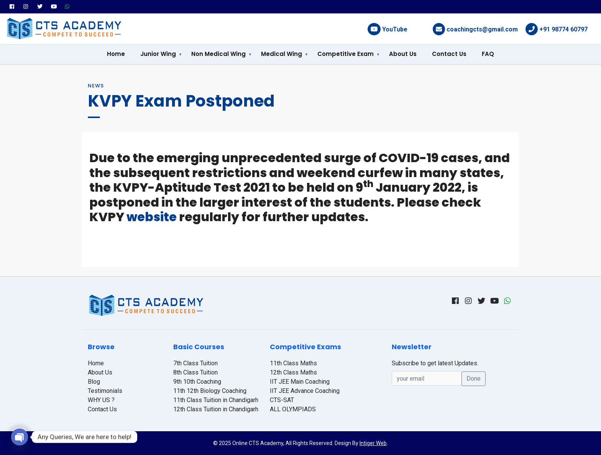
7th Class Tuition (195, 363)
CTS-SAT (282, 400)
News (96, 85)
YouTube (394, 29)
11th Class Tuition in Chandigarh (215, 400)
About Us (403, 54)
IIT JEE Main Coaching (300, 381)
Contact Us (449, 54)
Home (116, 54)
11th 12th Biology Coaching (209, 390)
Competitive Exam (345, 54)
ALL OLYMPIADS (293, 409)
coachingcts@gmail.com (482, 29)
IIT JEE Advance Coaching (305, 390)
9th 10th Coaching (197, 381)
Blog (94, 381)
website (151, 216)
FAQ (488, 54)
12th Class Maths (293, 372)
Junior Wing (158, 54)
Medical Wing (281, 54)
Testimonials (105, 390)
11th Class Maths (293, 363)
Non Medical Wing (218, 54)
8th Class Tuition (195, 372)
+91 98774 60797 (563, 29)
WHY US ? (101, 400)
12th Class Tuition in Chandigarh (215, 409)
